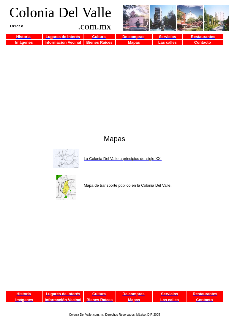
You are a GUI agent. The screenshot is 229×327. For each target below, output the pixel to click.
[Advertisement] (116, 87)
